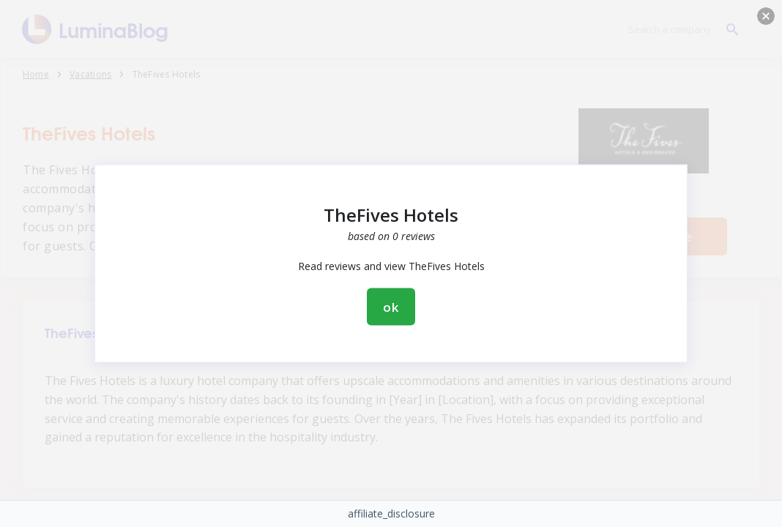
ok (391, 307)
